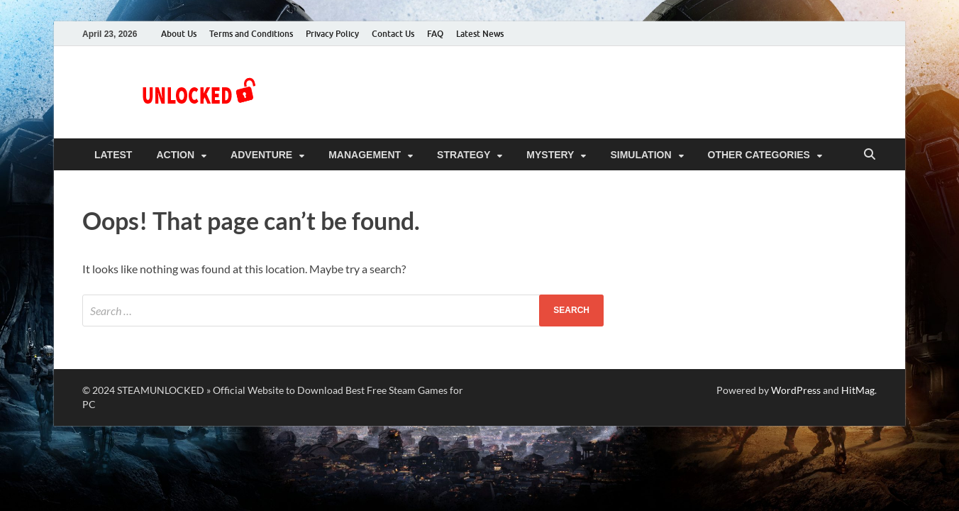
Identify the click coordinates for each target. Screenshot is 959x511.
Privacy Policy (332, 33)
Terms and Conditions (251, 33)
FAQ (435, 33)
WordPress (796, 390)
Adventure (261, 154)
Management (364, 154)
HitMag (858, 390)
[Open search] (869, 155)
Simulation (640, 154)
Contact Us (393, 33)
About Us (178, 33)
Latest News (480, 33)
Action (175, 154)
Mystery (550, 154)
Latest (113, 154)
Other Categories (759, 154)
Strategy (463, 154)
